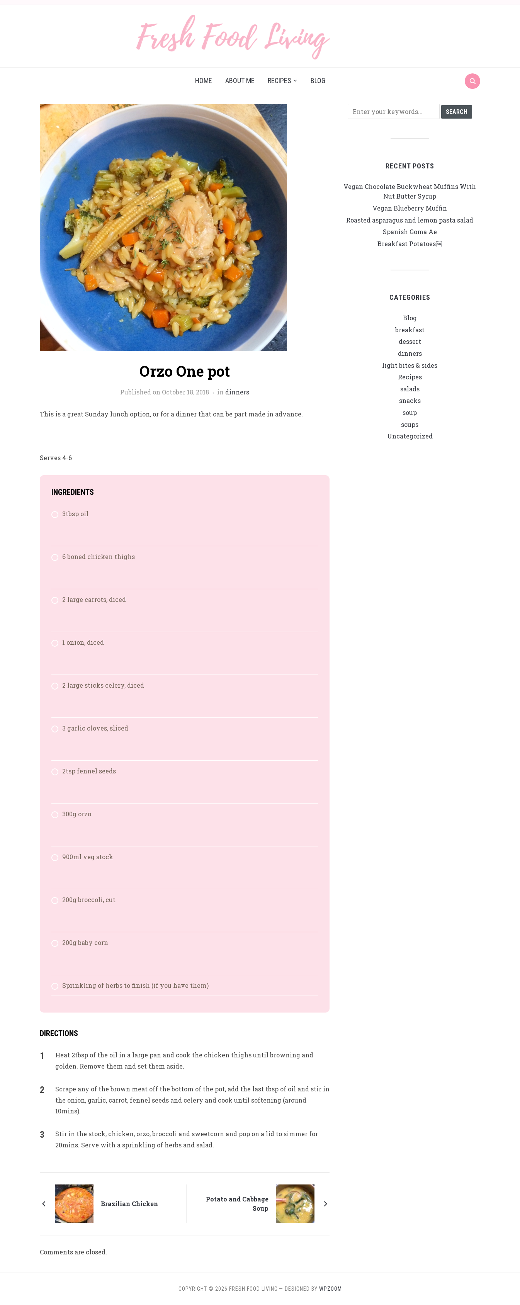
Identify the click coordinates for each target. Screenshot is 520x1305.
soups (409, 424)
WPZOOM (330, 1289)
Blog (318, 80)
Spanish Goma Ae (410, 232)
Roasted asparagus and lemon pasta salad (409, 220)
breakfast (410, 330)
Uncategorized (410, 436)
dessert (410, 341)
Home (203, 80)
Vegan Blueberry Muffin (409, 208)
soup (410, 412)
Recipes (279, 80)
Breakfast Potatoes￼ (409, 244)
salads (410, 389)
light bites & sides (409, 365)
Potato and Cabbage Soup (237, 1203)
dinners (237, 392)
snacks (410, 400)
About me (240, 80)
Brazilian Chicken (129, 1204)
